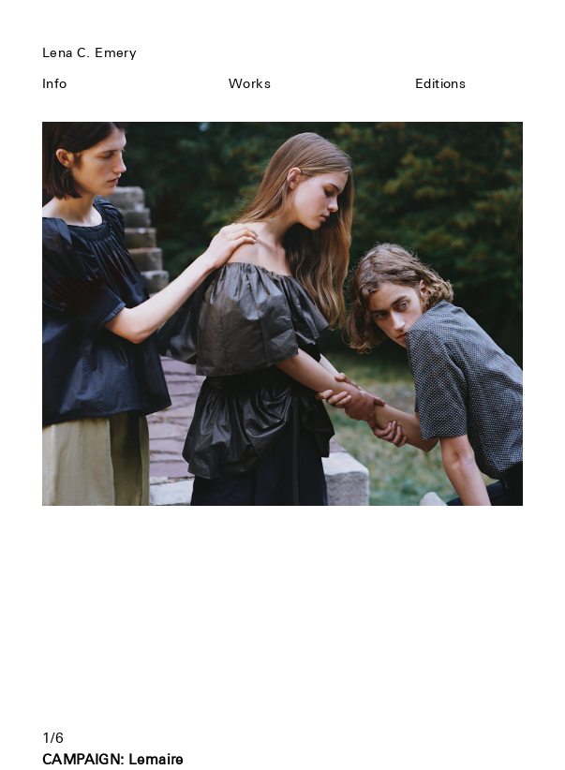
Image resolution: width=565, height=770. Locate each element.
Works (250, 83)
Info (54, 83)
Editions (440, 83)
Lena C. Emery (89, 52)
